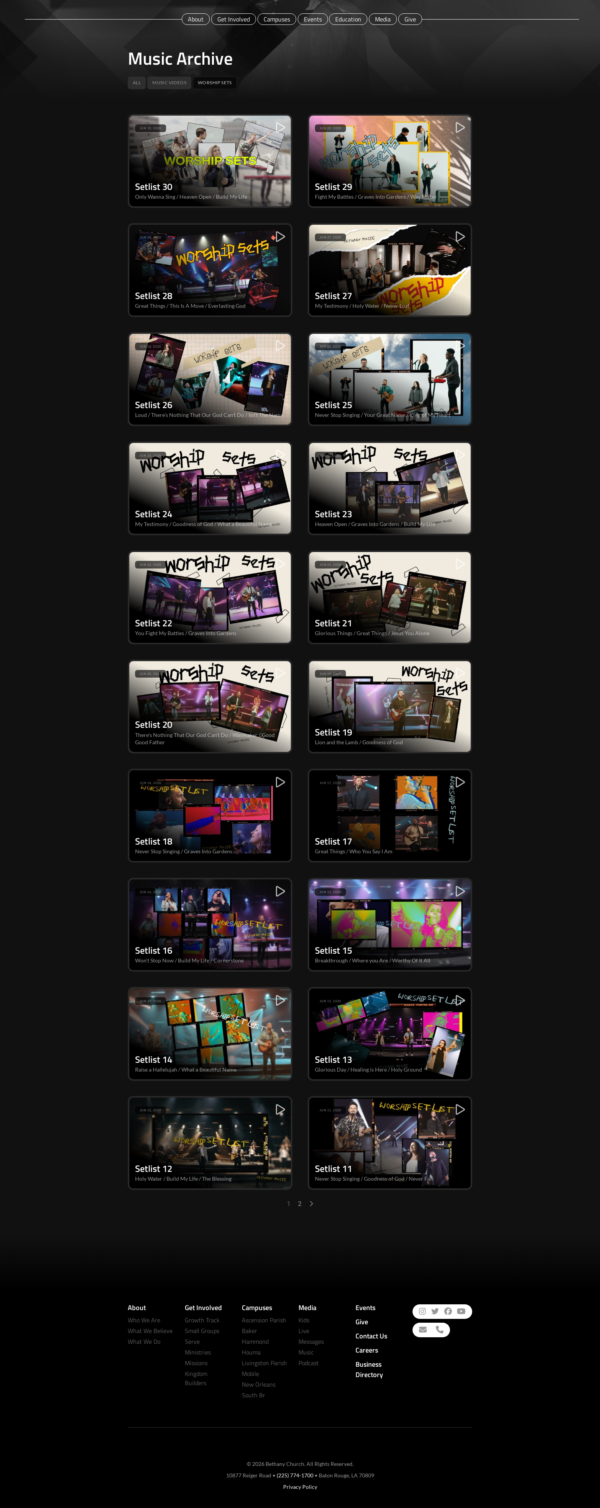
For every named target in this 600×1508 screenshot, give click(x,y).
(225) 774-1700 (295, 1475)
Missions (196, 1362)
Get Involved (233, 19)
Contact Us (371, 1336)
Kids (303, 1320)
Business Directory (369, 1369)
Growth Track (202, 1320)
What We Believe (150, 1330)
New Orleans (259, 1384)
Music (306, 1352)
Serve (192, 1341)
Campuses (277, 19)
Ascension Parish (264, 1320)
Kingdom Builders (196, 1378)
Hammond (255, 1341)
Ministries (198, 1352)
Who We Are (144, 1320)
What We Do (144, 1341)
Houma (251, 1352)
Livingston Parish (264, 1362)
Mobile (250, 1373)
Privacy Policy (300, 1486)
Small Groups (202, 1330)
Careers (366, 1350)
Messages (311, 1341)
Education (348, 19)
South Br (253, 1395)
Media (383, 19)
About (196, 19)
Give (410, 19)
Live (303, 1330)
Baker (249, 1330)
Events (313, 19)
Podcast (308, 1362)
